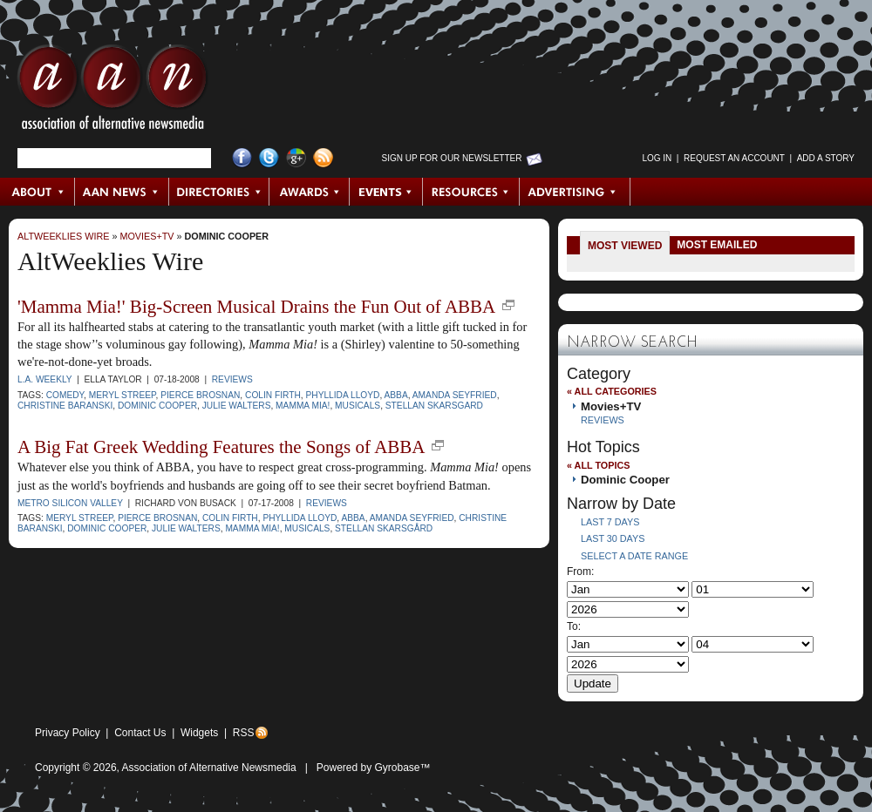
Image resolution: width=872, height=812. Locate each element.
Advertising (575, 192)
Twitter (269, 158)
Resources (471, 192)
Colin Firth (273, 395)
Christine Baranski (64, 405)
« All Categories (612, 391)
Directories (219, 192)
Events (386, 192)
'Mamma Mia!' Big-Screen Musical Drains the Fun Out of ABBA (256, 306)
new (508, 305)
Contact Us (140, 733)
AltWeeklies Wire (63, 236)
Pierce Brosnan (200, 395)
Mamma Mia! (303, 405)
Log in (656, 158)
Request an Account (734, 158)
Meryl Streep (122, 395)
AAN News (122, 192)
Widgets (199, 733)
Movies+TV (146, 236)
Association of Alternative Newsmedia (209, 767)
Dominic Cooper (227, 236)
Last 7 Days (610, 522)
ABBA (396, 395)
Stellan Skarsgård (384, 528)
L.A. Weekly (44, 379)
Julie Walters (236, 405)
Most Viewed (625, 246)
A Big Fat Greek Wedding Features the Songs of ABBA (221, 446)
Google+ (296, 158)
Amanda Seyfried (454, 395)
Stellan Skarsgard (434, 405)
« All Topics (598, 465)
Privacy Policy (67, 733)
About (38, 192)
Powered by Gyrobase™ (374, 767)
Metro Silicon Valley (70, 503)
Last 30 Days (612, 538)
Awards (309, 192)
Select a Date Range (634, 556)
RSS (244, 733)
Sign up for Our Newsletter (452, 158)
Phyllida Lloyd (342, 395)
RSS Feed (323, 158)
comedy (65, 395)
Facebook (242, 158)
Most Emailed (717, 245)
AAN (112, 91)
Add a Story (826, 158)
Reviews (232, 379)
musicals (357, 405)
